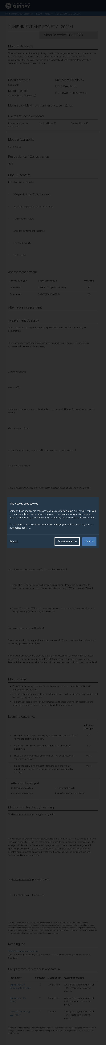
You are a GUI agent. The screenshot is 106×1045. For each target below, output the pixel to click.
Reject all (14, 541)
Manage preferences (67, 541)
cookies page (21, 528)
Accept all (89, 541)
